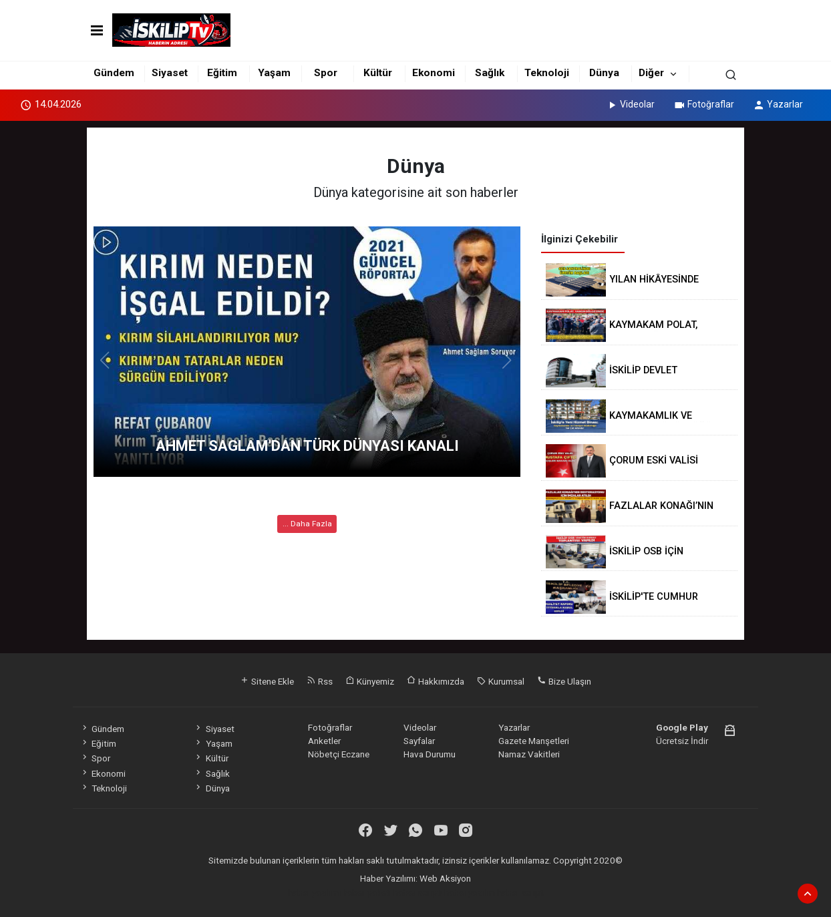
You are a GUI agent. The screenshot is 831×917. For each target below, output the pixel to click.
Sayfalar (419, 740)
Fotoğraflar (703, 104)
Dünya (604, 73)
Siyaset (170, 73)
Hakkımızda (435, 681)
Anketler (324, 740)
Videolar (630, 104)
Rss (320, 681)
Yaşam (274, 73)
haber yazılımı (314, 892)
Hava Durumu (429, 754)
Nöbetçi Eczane (338, 754)
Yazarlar (778, 104)
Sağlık (489, 73)
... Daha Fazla (307, 523)
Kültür (377, 73)
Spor (325, 73)
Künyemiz (369, 681)
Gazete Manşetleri (533, 740)
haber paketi (367, 892)
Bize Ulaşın (564, 681)
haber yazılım (469, 892)
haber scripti (417, 892)
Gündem (114, 73)
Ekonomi (433, 73)
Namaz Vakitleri (529, 754)
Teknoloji (546, 73)
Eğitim (222, 73)
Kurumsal (500, 681)
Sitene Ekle (267, 681)
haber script (520, 892)
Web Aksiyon (445, 878)
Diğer (651, 73)
